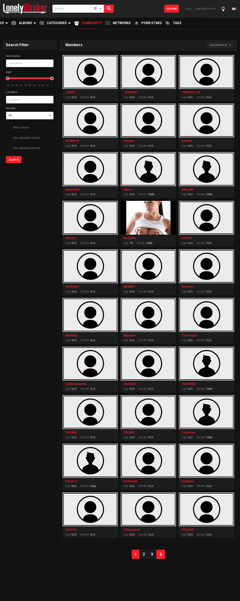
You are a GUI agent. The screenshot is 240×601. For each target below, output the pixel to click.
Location (12, 92)
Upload (172, 8)
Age (8, 72)
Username (13, 56)
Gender (11, 108)
